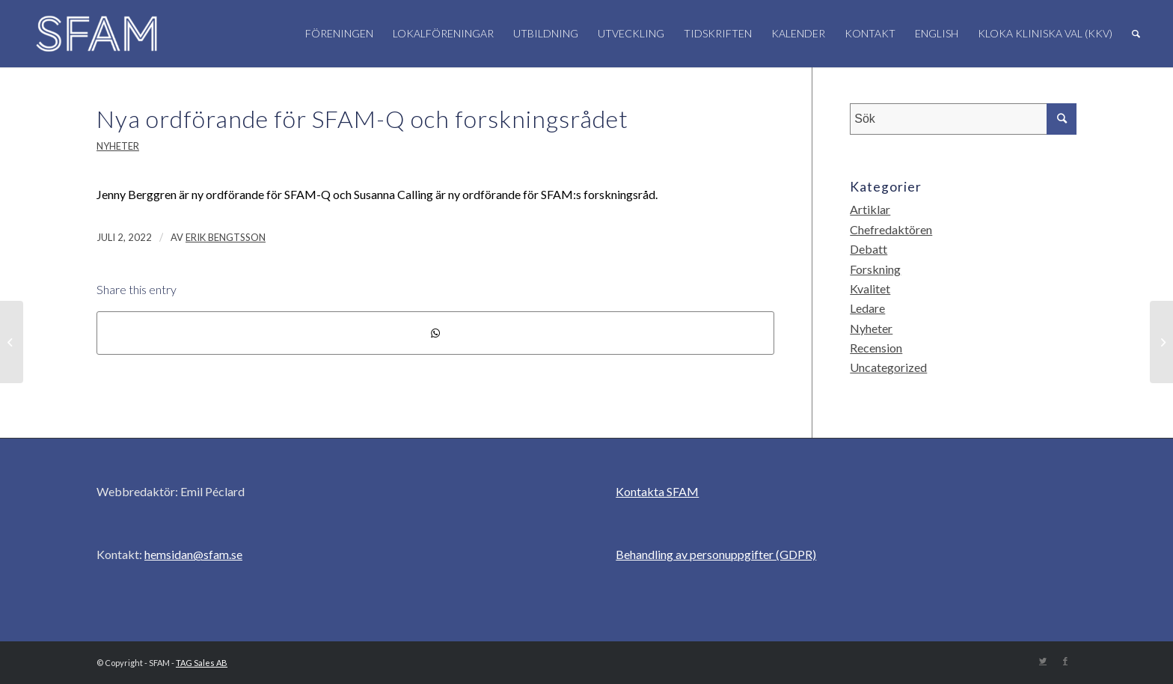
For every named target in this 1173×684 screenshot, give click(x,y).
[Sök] (1136, 33)
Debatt (868, 249)
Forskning (875, 269)
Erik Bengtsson (226, 237)
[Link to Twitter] (1043, 661)
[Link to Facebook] (1065, 661)
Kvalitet (870, 288)
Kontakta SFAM (657, 491)
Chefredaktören (891, 229)
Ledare (867, 308)
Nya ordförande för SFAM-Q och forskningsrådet (362, 118)
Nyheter (118, 146)
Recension (876, 348)
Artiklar (870, 209)
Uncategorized (888, 367)
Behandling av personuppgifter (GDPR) (716, 554)
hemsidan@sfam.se (193, 554)
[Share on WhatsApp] (435, 333)
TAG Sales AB (201, 663)
